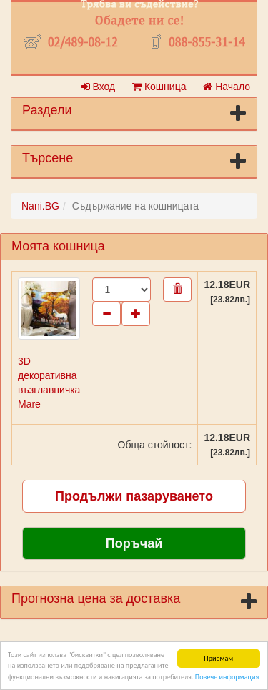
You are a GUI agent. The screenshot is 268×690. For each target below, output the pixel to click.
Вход (98, 86)
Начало (226, 86)
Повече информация (227, 676)
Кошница (159, 86)
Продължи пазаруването (134, 496)
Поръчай (134, 543)
